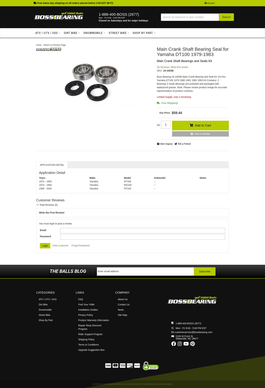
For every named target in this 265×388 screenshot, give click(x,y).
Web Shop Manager (163, 384)
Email (43, 230)
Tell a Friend (184, 143)
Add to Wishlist (202, 134)
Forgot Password (80, 245)
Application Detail (52, 165)
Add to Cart (203, 125)
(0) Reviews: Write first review (172, 67)
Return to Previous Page (55, 45)
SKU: (159, 70)
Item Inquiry (166, 143)
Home (39, 45)
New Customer (60, 245)
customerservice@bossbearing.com (193, 320)
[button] (197, 17)
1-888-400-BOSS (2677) (188, 311)
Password (45, 236)
